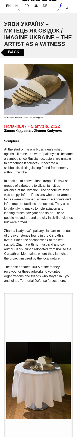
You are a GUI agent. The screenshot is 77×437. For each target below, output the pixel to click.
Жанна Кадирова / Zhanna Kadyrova (33, 131)
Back (13, 52)
